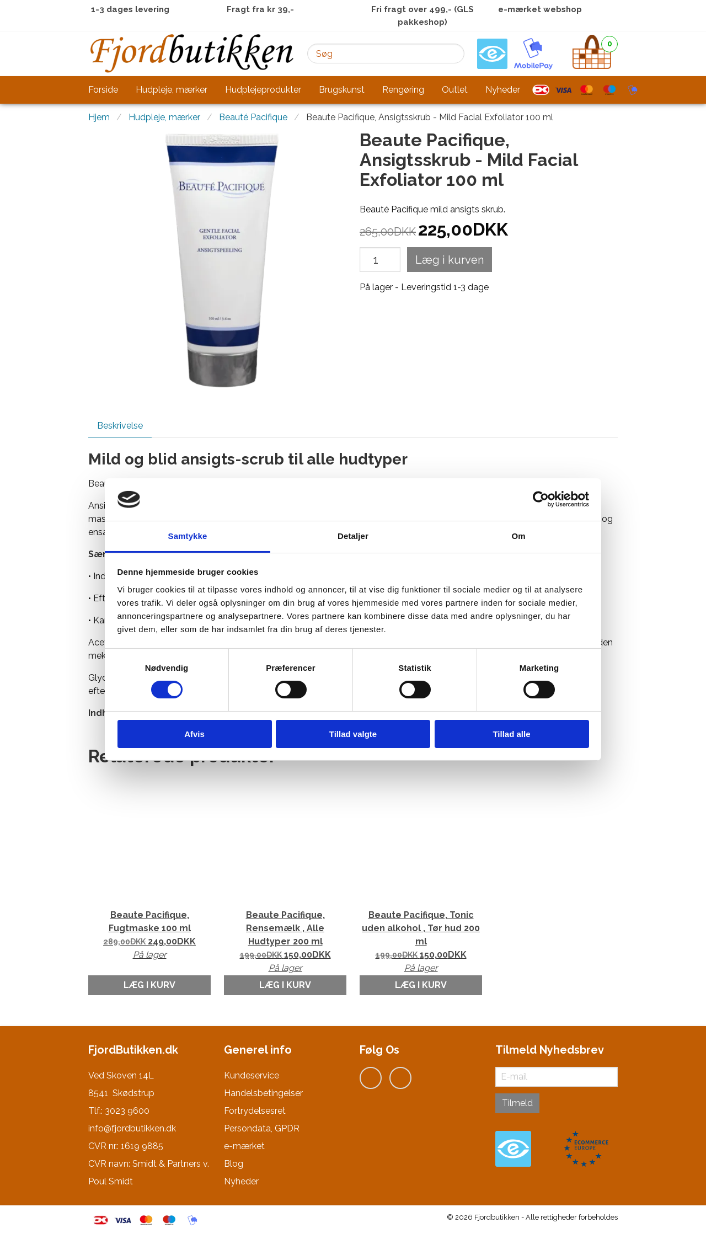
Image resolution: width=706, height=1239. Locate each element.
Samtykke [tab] (187, 536)
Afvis (194, 734)
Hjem (99, 117)
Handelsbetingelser (263, 1093)
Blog (233, 1163)
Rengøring (403, 89)
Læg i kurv (149, 985)
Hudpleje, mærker (171, 89)
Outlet (455, 89)
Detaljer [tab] (353, 536)
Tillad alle (511, 734)
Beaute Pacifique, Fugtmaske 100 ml (149, 936)
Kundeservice (251, 1075)
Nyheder (502, 89)
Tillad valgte (353, 734)
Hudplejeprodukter (263, 89)
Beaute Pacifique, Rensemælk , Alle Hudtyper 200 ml (285, 942)
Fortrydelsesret (255, 1111)
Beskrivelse (120, 425)
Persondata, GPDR (261, 1128)
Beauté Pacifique (253, 117)
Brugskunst (342, 89)
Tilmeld (517, 1103)
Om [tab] (518, 536)
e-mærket (244, 1146)
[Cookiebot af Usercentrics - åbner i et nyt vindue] (541, 499)
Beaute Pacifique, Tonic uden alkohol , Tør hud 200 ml (421, 942)
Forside (103, 89)
